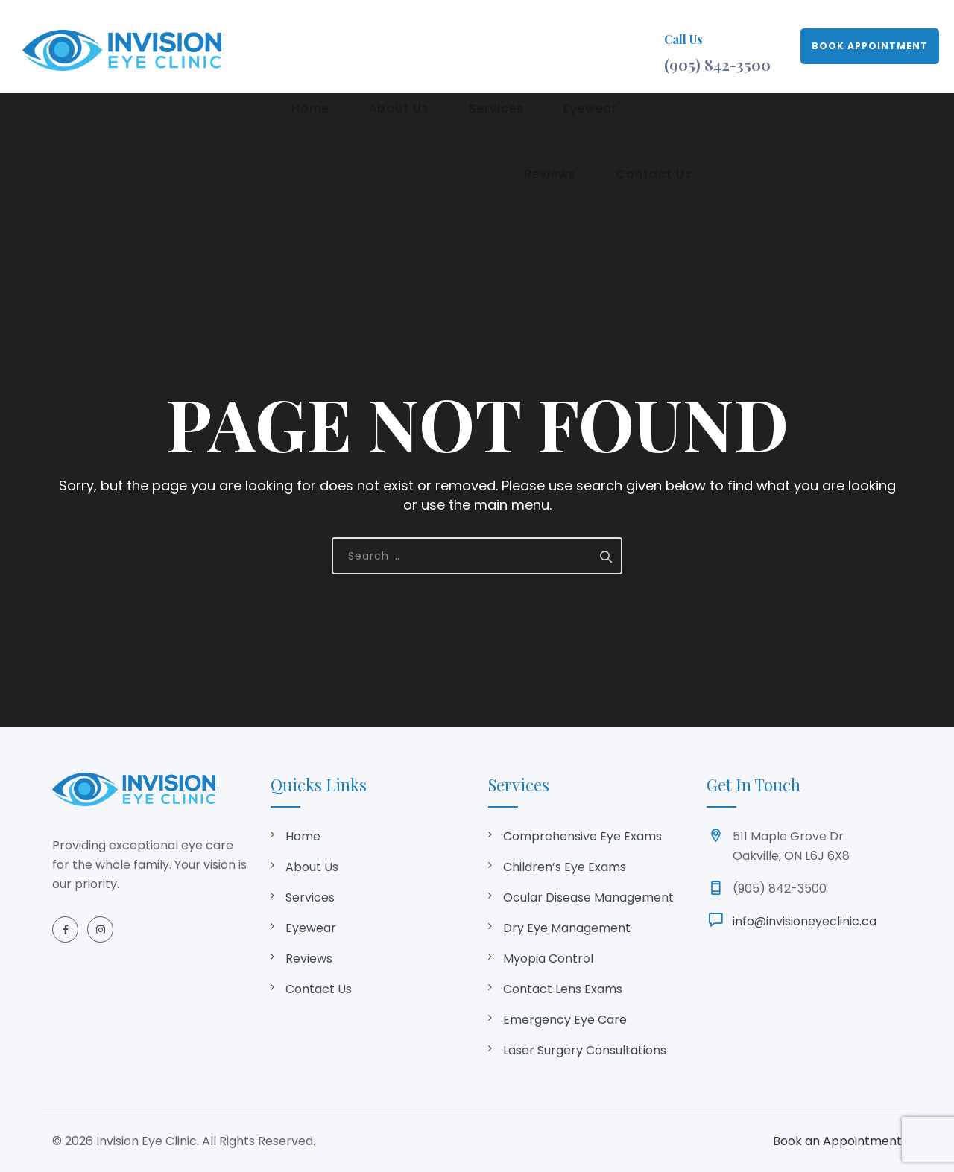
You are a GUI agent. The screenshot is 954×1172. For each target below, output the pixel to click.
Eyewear (525, 46)
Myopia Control (548, 958)
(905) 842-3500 (717, 64)
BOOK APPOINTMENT (870, 45)
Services (449, 46)
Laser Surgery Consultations (584, 1050)
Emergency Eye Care (565, 1019)
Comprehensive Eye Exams (582, 836)
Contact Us (318, 989)
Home (301, 46)
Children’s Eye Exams (564, 866)
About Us (371, 46)
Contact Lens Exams (562, 989)
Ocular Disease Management (588, 897)
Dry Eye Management (567, 928)
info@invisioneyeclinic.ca (804, 921)
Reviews (599, 46)
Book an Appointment (837, 1141)
